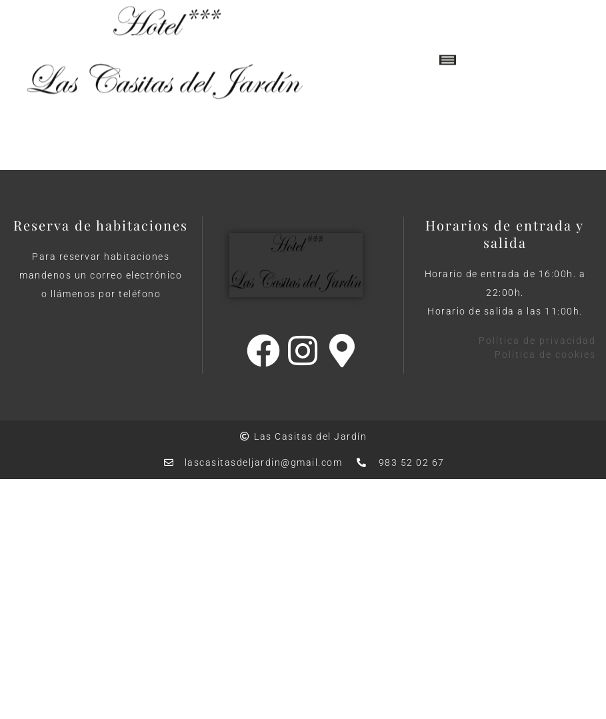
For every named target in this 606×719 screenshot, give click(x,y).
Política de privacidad (537, 340)
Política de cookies (545, 354)
